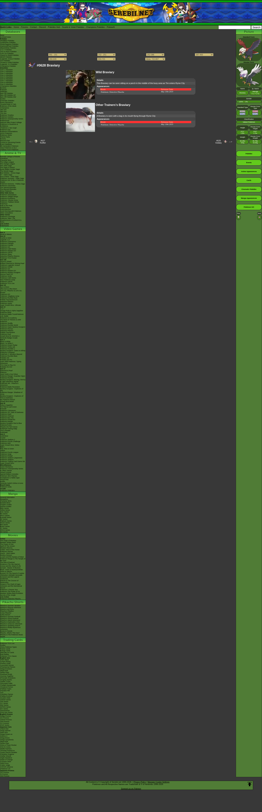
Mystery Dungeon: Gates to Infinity (12, 351)
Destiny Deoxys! (6, 555)
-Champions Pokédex (8, 66)
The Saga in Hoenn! (7, 167)
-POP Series (4, 725)
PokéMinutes (5, 207)
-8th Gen (3, 111)
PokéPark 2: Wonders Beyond (11, 354)
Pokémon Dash (5, 414)
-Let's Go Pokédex (7, 53)
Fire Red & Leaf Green (8, 407)
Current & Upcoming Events (10, 142)
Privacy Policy (140, 782)
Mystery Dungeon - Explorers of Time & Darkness (11, 397)
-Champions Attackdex (8, 86)
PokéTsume (4, 226)
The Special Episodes (8, 187)
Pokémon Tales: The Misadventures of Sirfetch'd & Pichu (10, 220)
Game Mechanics (6, 102)
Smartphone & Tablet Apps (9, 478)
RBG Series (4, 508)
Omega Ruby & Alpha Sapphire (11, 311)
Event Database (6, 144)
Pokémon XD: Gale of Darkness (11, 412)
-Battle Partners (6, 749)
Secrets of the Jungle (8, 595)
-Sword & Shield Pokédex (9, 55)
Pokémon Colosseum (8, 410)
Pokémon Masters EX (8, 251)
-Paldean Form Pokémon (9, 150)
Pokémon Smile (6, 276)
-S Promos (4, 774)
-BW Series (4, 705)
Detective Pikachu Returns (9, 256)
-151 (1, 692)
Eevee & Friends (6, 631)
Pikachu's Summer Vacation (10, 606)
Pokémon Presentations (9, 131)
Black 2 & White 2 (6, 343)
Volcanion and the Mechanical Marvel (11, 587)
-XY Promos (4, 723)
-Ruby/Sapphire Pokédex (9, 44)
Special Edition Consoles (9, 474)
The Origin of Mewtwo (8, 541)
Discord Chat (5, 141)
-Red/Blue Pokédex (7, 41)
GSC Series (4, 512)
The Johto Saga (6, 166)
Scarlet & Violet (5, 238)
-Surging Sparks (6, 680)
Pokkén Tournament (7, 332)
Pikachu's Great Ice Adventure (11, 624)
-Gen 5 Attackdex (6, 77)
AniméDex (4, 158)
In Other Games (6, 470)
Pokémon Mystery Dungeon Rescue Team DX (10, 273)
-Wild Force (4, 763)
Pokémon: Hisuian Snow (9, 200)
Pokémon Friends (6, 245)
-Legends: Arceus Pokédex (10, 59)
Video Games (13, 229)
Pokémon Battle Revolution (10, 387)
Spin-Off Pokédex (6, 93)
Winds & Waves (6, 234)
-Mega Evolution (6, 669)
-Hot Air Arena (5, 747)
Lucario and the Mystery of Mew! (12, 557)
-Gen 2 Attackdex (6, 71)
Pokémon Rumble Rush (8, 298)
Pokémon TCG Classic (8, 656)
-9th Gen (3, 110)
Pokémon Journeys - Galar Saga (12, 178)
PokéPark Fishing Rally (8, 429)
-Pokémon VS (5, 769)
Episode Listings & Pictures (10, 156)
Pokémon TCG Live (7, 283)
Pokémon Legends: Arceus (10, 265)
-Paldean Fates (5, 689)
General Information (7, 497)
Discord (42, 27)
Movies (13, 535)
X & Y (2, 309)
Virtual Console (5, 472)
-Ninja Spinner (5, 731)
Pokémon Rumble (6, 378)
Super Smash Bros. (7, 463)
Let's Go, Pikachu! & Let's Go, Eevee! (11, 291)
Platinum (3, 372)
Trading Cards (13, 639)
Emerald (3, 409)
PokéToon (3, 204)
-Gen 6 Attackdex (6, 79)
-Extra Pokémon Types (8, 647)
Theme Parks (5, 137)
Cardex (2, 99)
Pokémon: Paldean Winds (9, 202)
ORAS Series (5, 530)
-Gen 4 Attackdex (6, 75)
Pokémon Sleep (6, 254)
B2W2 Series (5, 526)
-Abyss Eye (4, 729)
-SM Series (4, 701)
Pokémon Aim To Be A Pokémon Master (12, 181)
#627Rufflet (43, 142)
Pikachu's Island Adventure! (10, 620)
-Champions (4, 108)
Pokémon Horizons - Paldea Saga (12, 184)
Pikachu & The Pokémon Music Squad (11, 635)
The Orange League (7, 164)
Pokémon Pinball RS (7, 420)
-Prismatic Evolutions (7, 678)
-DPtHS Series (5, 707)
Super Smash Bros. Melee (9, 445)
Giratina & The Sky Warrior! (10, 564)
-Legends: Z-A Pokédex (8, 64)
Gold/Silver (4, 436)
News (2, 35)
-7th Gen (3, 113)
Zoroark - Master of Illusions (10, 568)
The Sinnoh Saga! (6, 171)
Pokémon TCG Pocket (8, 258)
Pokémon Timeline (7, 115)
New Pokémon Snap (7, 280)
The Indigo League (7, 162)
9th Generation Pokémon (9, 146)
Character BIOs (5, 501)
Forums (24, 27)
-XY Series (4, 703)
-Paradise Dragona (7, 754)
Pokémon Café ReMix (8, 249)
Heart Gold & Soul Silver (9, 374)
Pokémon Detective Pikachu (10, 599)
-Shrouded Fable (6, 683)
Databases (13, 31)
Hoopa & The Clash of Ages (10, 584)
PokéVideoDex (5, 209)
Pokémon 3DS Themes (8, 476)
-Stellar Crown (5, 681)
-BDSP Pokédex (6, 57)
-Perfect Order (5, 663)
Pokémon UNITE (6, 252)
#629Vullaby (218, 142)
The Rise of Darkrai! (7, 562)
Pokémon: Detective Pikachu (112, 92)
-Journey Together (6, 676)
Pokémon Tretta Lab (7, 347)
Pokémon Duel (5, 334)
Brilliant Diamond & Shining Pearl (12, 263)
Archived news (5, 37)
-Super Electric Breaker (8, 752)
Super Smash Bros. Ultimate (10, 305)
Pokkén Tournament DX (8, 300)
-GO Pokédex (5, 61)
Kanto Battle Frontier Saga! (10, 169)
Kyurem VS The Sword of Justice (12, 573)
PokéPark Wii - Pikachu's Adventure (9, 384)
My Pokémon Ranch (7, 400)
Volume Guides (5, 506)
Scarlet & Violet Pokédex (73, 27)
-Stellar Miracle (5, 756)
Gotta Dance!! (5, 615)
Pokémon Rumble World (9, 325)
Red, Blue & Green (7, 449)
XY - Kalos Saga (6, 175)
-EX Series (4, 709)
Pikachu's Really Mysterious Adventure (10, 628)
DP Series (3, 519)
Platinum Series (6, 521)
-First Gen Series (6, 712)
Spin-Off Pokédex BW (8, 97)
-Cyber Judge (5, 765)
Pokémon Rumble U (7, 349)
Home (16, 27)
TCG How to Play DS (8, 365)
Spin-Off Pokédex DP (8, 95)
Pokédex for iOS (6, 367)
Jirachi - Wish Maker (7, 553)
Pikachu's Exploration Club (10, 622)
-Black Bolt (4, 671)
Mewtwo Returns (6, 548)
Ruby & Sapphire (6, 405)
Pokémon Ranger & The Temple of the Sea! (12, 559)
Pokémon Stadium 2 (7, 440)
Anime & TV (13, 153)
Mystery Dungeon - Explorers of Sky (11, 389)
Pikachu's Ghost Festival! (9, 618)
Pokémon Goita (5, 487)
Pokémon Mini (5, 443)
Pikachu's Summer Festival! (10, 616)
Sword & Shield (5, 261)
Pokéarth (111, 27)
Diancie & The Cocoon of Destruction (9, 581)
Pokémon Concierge (7, 216)
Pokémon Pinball (6, 456)
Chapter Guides (6, 505)
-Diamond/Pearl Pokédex (9, 46)
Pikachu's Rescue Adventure (10, 607)
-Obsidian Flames (6, 694)
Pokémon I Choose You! (9, 590)
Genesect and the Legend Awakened (9, 578)
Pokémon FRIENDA (7, 490)
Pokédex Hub (54, 27)
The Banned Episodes (8, 189)
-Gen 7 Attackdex (6, 81)
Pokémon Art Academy (8, 318)
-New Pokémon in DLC (8, 148)
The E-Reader (5, 430)
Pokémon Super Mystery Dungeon (12, 327)
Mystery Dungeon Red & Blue (11, 423)
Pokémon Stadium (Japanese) (11, 458)
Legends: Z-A (5, 240)
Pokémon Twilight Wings (9, 196)
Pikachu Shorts (12, 602)
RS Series (4, 514)
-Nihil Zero (4, 732)
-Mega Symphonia (6, 740)
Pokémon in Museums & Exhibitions (9, 125)
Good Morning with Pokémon (10, 211)
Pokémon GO (5, 247)
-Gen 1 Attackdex (6, 70)
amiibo (2, 481)
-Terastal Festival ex (7, 751)
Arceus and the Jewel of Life (10, 566)
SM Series (4, 532)
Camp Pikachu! (5, 613)
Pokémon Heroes (6, 551)
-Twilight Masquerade (8, 685)
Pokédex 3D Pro (6, 360)
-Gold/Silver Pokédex (8, 42)
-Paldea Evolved (6, 696)
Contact (33, 27)
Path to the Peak (6, 206)
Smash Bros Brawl (7, 401)
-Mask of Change (6, 760)
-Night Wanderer (6, 758)
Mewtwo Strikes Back (8, 542)
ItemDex (3, 88)
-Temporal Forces (6, 687)
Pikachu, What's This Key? (10, 633)
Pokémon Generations (8, 195)
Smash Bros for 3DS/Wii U (9, 336)
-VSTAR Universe (6, 767)
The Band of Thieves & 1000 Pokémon (10, 320)
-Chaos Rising (5, 661)
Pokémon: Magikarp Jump (9, 296)
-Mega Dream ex (6, 734)
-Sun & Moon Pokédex (8, 51)
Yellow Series (5, 510)
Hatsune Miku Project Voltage (11, 122)
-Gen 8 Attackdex (6, 82)
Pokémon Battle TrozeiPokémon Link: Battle (12, 315)
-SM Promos (4, 721)
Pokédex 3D (4, 358)
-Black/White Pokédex (8, 48)
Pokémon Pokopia (6, 243)
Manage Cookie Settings (159, 782)
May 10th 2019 (167, 91)
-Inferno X (3, 736)
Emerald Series (5, 517)
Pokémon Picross (6, 329)
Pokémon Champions (8, 242)
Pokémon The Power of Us (10, 591)
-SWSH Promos (6, 720)
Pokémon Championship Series (11, 119)
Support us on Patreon (131, 788)
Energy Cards (5, 651)
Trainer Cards (5, 649)
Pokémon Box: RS (7, 418)
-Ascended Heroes (7, 665)
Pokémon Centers (6, 117)
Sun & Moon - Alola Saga (9, 176)
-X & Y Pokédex (6, 50)
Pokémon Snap (5, 454)
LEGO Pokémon (6, 133)
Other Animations (6, 213)
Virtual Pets (4, 479)
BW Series (4, 525)
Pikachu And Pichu (7, 609)
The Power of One (6, 544)
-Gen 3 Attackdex (6, 73)
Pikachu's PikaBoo (7, 611)
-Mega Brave (5, 738)
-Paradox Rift (5, 691)
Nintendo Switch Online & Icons (11, 483)
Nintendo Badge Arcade (8, 338)
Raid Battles (4, 654)
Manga (13, 493)
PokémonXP (4, 121)
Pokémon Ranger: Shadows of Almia (11, 393)
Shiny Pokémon (6, 191)
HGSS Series (5, 523)
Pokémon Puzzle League (9, 452)
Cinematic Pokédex (7, 101)
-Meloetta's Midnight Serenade (11, 575)
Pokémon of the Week (8, 106)
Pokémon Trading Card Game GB (12, 461)
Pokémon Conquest (7, 352)
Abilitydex (3, 91)
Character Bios (5, 160)
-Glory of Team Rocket (8, 745)
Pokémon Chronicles (7, 186)
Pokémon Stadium (7, 459)
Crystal (2, 438)
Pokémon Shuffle (6, 323)
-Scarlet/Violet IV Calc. (8, 104)
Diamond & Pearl (6, 370)
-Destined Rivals (6, 674)
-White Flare (4, 672)
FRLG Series (5, 515)
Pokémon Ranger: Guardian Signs (12, 376)
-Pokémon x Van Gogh (8, 128)
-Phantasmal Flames (7, 667)
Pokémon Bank (5, 312)
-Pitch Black (4, 660)
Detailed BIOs (5, 503)
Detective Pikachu (6, 301)
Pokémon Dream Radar (8, 345)
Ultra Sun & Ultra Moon (8, 289)
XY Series (3, 528)
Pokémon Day (5, 130)
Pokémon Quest (6, 303)
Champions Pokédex (95, 27)
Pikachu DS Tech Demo (8, 427)
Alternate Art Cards (7, 652)
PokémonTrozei (6, 425)
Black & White (5, 341)
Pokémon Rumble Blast (8, 356)
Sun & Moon (4, 287)
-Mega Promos (5, 716)
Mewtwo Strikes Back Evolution (11, 593)
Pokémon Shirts (6, 135)
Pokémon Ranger (6, 421)
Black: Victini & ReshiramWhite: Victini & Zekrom (11, 570)
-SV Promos (4, 718)
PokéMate (4, 432)
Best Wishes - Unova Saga (10, 173)
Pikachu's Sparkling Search (10, 626)
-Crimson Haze (5, 761)
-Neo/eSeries (5, 711)
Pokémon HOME (6, 267)
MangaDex (4, 499)
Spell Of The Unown (7, 546)
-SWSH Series (5, 700)
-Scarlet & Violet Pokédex (9, 62)
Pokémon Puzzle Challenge (10, 441)
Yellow (2, 450)
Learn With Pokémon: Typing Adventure (10, 362)
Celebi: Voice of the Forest (9, 550)
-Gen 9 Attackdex (6, 84)
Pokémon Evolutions (7, 198)
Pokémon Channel (7, 416)
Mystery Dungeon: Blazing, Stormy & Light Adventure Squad (12, 380)
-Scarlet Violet (5, 698)
